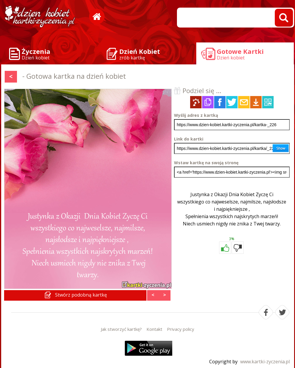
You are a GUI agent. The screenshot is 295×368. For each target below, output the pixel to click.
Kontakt (154, 329)
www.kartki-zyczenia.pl (265, 361)
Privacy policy (180, 329)
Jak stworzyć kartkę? (121, 329)
